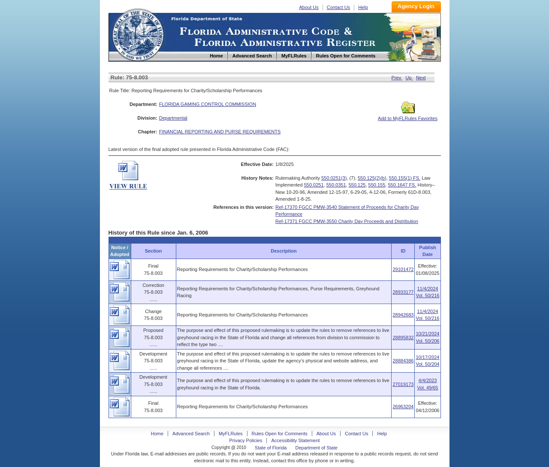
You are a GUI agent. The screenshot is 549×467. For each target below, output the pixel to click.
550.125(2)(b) (372, 178)
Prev (397, 77)
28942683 (402, 314)
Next (421, 77)
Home (138, 33)
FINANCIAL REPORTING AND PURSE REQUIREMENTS (220, 131)
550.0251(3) (334, 178)
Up (409, 77)
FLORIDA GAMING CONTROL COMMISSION (207, 104)
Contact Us (338, 7)
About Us (309, 7)
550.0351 (336, 184)
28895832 (402, 337)
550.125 (357, 184)
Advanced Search (191, 433)
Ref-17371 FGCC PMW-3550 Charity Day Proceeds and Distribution (346, 221)
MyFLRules (231, 433)
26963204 (402, 406)
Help (363, 7)
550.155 (377, 184)
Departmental (173, 118)
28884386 (402, 360)
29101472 (402, 269)
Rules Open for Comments (280, 433)
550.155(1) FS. (404, 178)
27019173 (402, 384)
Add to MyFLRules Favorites (407, 116)
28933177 (402, 292)
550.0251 (314, 184)
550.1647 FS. (402, 184)
